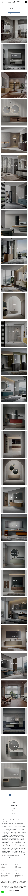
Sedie (16, 870)
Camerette (3, 867)
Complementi (3, 877)
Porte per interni (4, 875)
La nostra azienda (19, 875)
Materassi (3, 879)
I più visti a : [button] (14, 810)
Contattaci (17, 876)
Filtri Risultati (14, 14)
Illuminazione (3, 876)
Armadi (2, 868)
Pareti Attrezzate (18, 867)
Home (6, 6)
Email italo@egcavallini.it (14, 883)
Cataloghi (17, 877)
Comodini (3, 870)
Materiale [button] (14, 805)
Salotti (16, 866)
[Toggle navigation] (26, 2)
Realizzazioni (17, 879)
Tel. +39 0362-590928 (13, 882)
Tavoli (16, 868)
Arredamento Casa (12, 6)
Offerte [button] (14, 813)
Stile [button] (14, 808)
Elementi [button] (14, 802)
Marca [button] (14, 800)
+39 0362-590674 (23, 882)
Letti (2, 866)
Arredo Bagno (20, 6)
